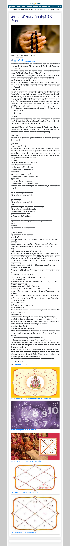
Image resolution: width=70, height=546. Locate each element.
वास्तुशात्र (27, 1)
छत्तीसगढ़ (23, 10)
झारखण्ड (48, 10)
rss (60, 1)
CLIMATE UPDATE (57, 7)
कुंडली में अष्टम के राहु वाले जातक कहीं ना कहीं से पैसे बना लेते (24, 492)
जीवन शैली (44, 7)
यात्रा (14, 1)
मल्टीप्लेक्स (29, 7)
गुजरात (53, 10)
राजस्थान (39, 10)
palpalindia (18, 364)
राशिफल (11, 1)
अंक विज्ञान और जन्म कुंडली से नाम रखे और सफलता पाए (23, 430)
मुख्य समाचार (12, 7)
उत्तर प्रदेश (33, 10)
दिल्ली (13, 10)
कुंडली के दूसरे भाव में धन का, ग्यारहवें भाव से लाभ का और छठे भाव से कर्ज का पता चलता (31, 398)
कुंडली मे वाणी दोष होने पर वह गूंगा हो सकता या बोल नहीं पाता (25, 532)
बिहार (43, 10)
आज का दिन (19, 1)
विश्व (40, 7)
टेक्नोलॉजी (35, 7)
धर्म (24, 1)
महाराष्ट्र (28, 10)
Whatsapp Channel (28, 61)
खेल (49, 7)
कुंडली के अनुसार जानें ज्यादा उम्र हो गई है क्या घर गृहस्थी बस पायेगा (26, 461)
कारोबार (23, 7)
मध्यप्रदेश (17, 10)
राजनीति (18, 7)
